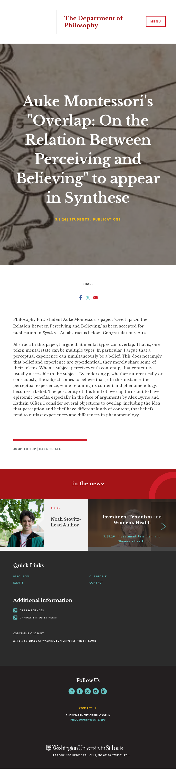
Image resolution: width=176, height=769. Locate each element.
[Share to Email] (95, 298)
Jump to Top (25, 449)
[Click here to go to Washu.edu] (84, 750)
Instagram (71, 691)
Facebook (79, 691)
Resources (21, 576)
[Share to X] (88, 298)
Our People (98, 576)
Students (79, 219)
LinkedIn (103, 691)
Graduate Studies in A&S (35, 617)
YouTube (95, 691)
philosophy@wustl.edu (88, 719)
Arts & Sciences (28, 610)
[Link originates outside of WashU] (132, 525)
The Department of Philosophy (94, 22)
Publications (107, 219)
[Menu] (155, 21)
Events (18, 582)
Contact (96, 582)
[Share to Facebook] (80, 298)
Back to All (50, 449)
